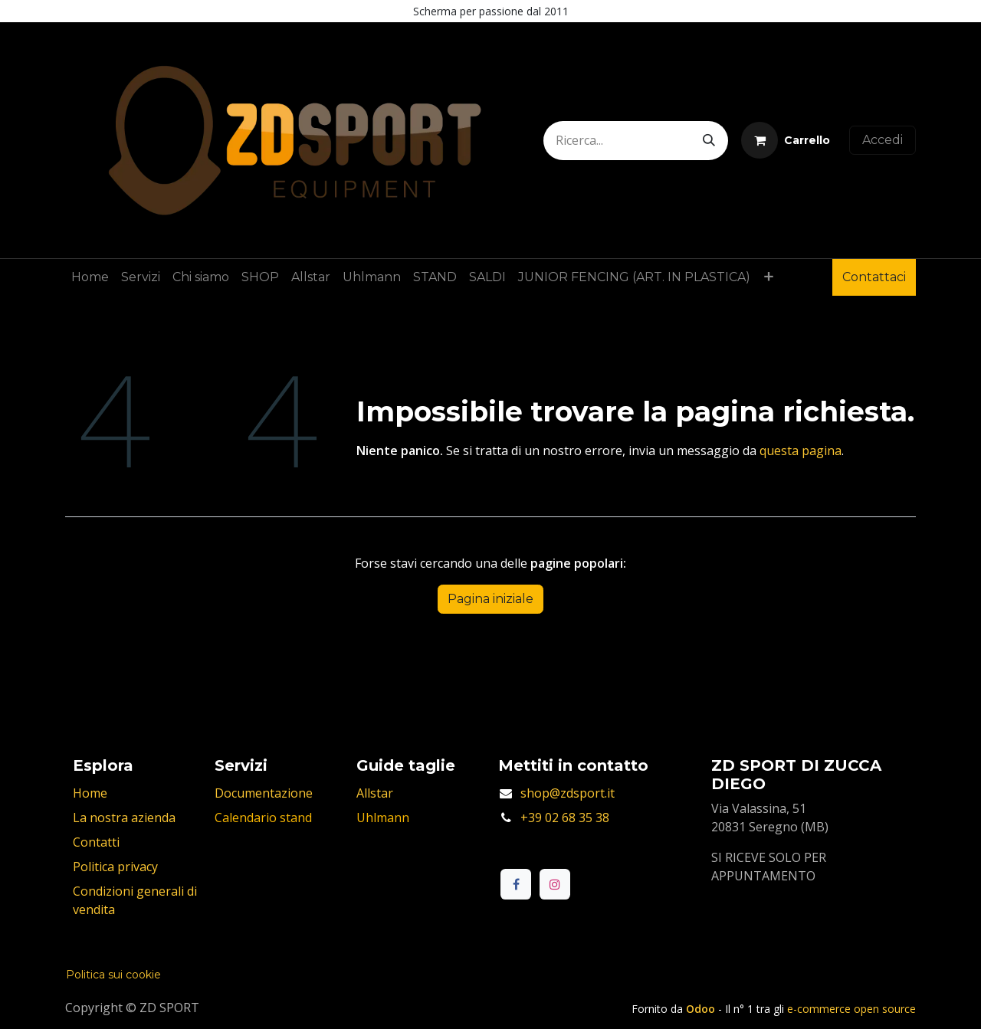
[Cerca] (709, 140)
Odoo (702, 1008)
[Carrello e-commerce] (785, 140)
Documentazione (264, 793)
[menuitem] (90, 277)
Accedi (882, 140)
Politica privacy (115, 866)
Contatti (96, 842)
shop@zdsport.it (567, 793)
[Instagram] (555, 884)
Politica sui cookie (113, 974)
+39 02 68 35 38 (564, 817)
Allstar (374, 793)
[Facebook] (515, 884)
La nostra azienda (124, 817)
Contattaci (874, 277)
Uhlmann (382, 817)
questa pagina (801, 450)
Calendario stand (263, 817)
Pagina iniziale (490, 599)
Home (90, 793)
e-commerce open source (851, 1008)
